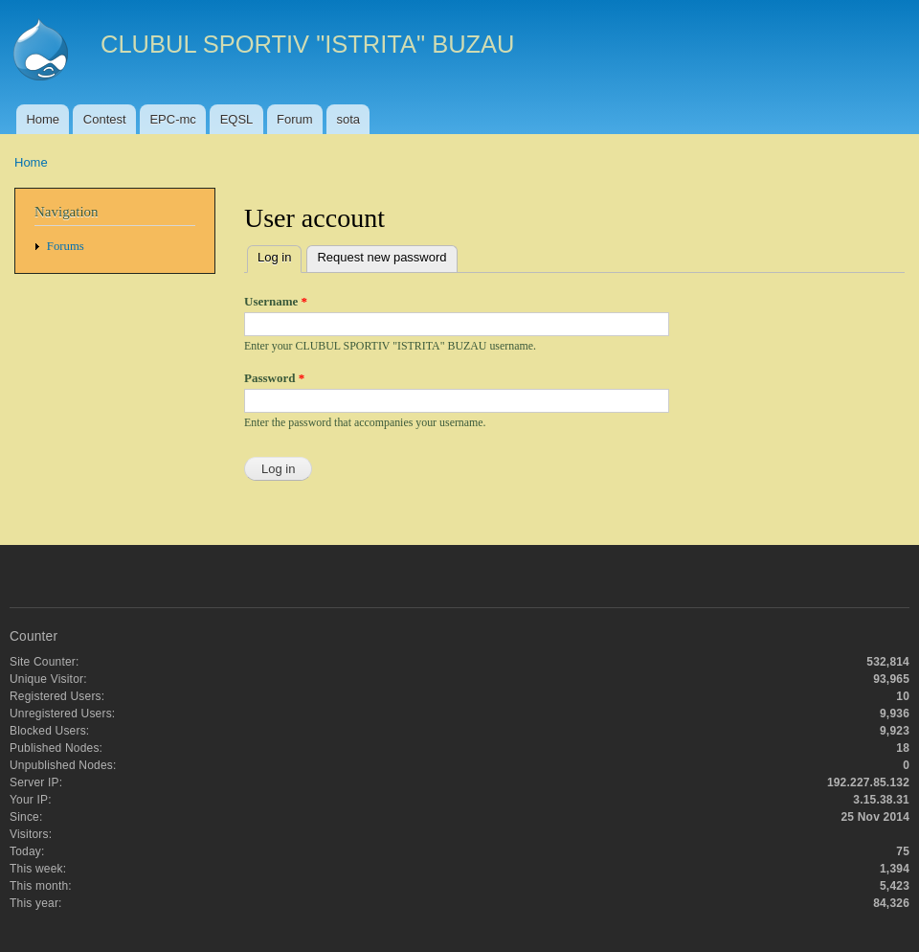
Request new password (381, 257)
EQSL (237, 119)
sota (348, 119)
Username (275, 301)
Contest (104, 119)
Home (42, 119)
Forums (65, 246)
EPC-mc (172, 119)
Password (274, 378)
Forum (295, 119)
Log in (280, 255)
